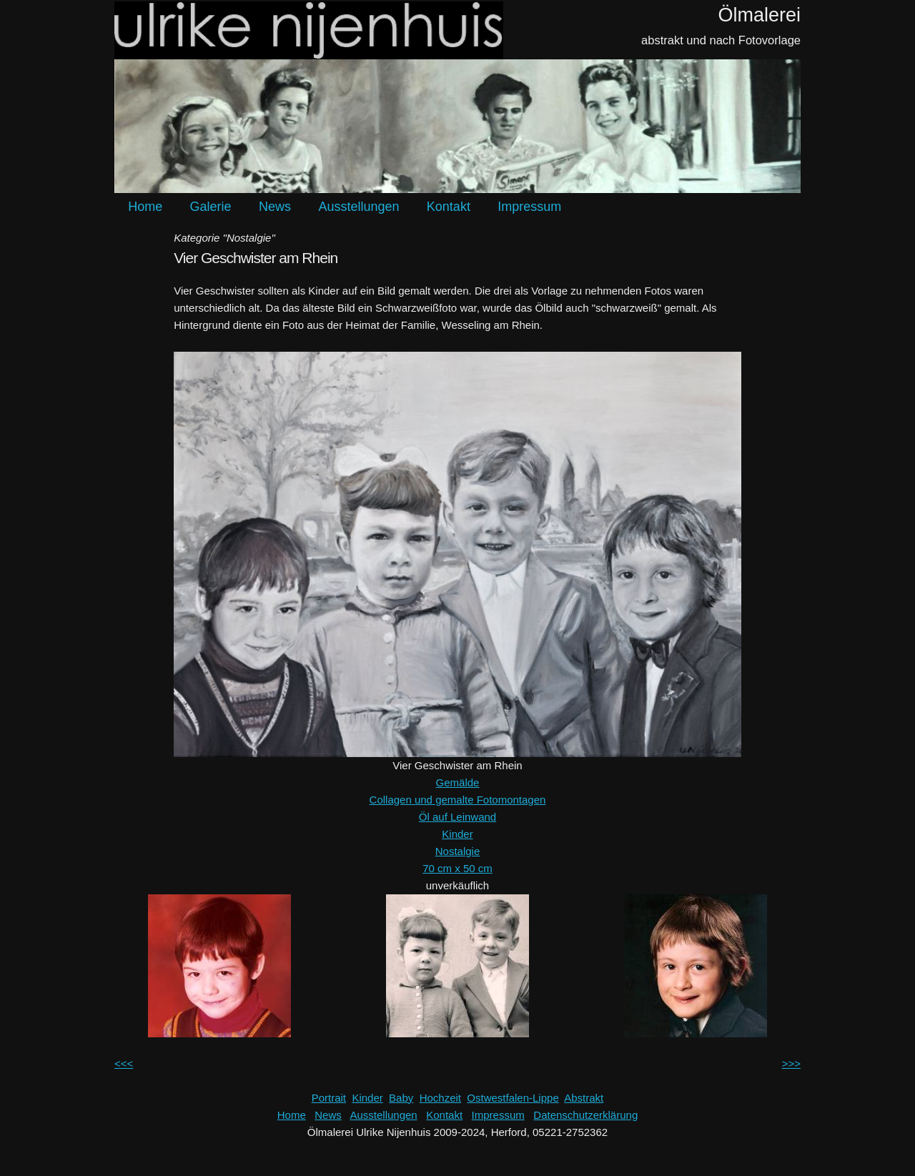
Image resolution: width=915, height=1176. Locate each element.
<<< (123, 1063)
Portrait (329, 1098)
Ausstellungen (358, 206)
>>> (791, 1063)
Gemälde (458, 782)
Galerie (211, 206)
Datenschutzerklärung (585, 1115)
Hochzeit (440, 1098)
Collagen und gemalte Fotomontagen (458, 800)
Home (145, 206)
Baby (401, 1098)
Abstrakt (583, 1098)
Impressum (529, 206)
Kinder (457, 834)
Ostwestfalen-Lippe (512, 1098)
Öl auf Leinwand (457, 817)
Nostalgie (457, 851)
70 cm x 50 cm (457, 868)
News (275, 206)
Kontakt (448, 206)
